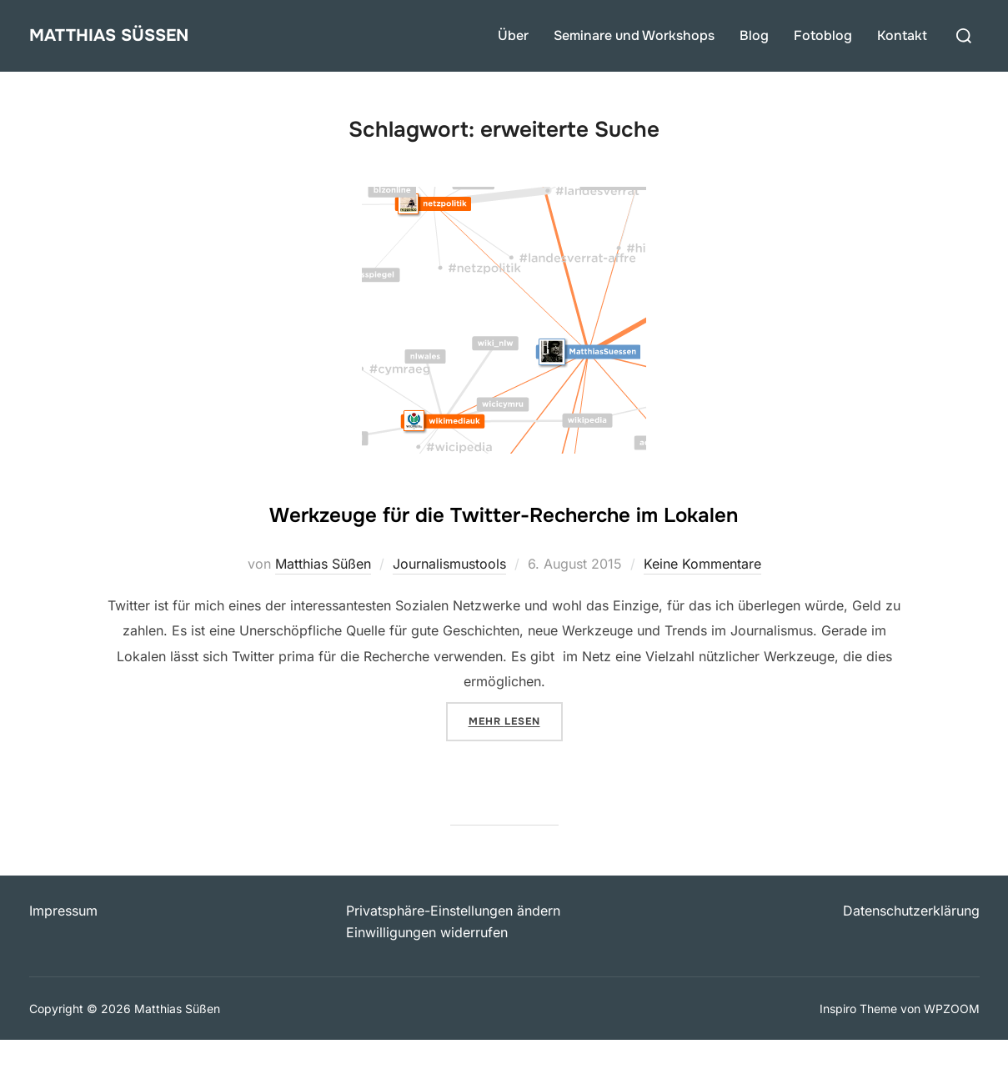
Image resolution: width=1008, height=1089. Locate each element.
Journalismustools (449, 613)
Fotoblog (823, 35)
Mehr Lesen (516, 768)
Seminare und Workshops (634, 35)
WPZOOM (952, 1057)
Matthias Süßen (131, 35)
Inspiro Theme (858, 1057)
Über (513, 35)
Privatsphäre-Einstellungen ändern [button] (453, 959)
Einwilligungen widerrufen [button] (427, 981)
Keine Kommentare (702, 613)
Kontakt (902, 35)
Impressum (63, 959)
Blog (754, 35)
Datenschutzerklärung (911, 959)
